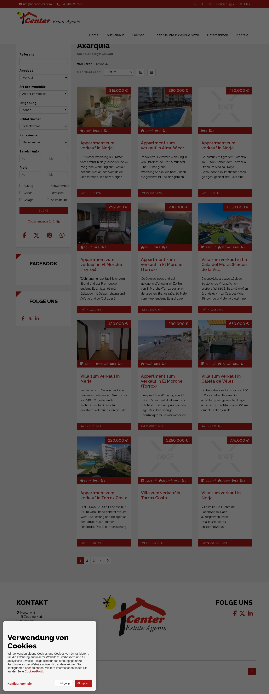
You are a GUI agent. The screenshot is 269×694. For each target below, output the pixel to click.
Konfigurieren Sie (19, 683)
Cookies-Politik (34, 671)
